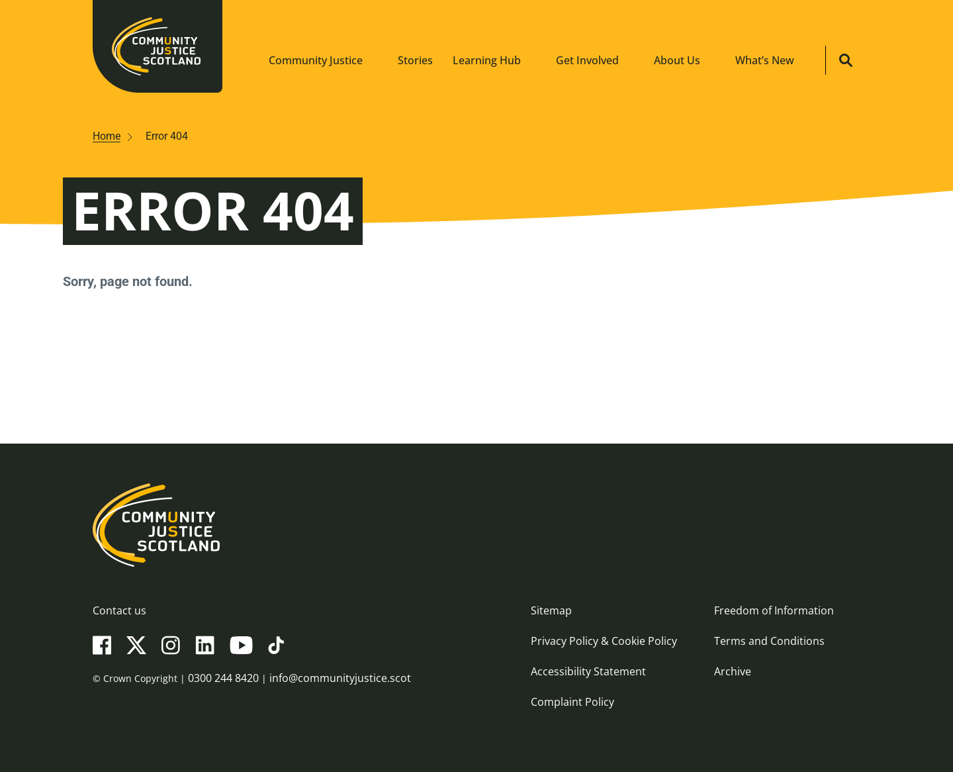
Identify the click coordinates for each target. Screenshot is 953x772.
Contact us (119, 610)
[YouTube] (241, 644)
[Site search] (845, 60)
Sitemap (551, 610)
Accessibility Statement (588, 671)
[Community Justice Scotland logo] (476, 525)
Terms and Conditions (769, 641)
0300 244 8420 (223, 678)
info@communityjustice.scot (340, 678)
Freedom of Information (774, 610)
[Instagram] (170, 644)
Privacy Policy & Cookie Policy (604, 641)
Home (106, 136)
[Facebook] (102, 644)
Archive (732, 671)
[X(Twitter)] (136, 644)
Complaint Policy (572, 702)
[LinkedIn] (204, 644)
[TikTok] (276, 644)
